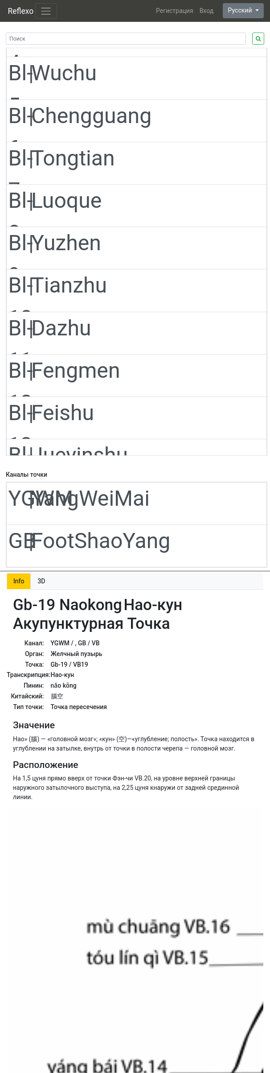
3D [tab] (41, 581)
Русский (241, 10)
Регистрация (174, 10)
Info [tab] (18, 581)
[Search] (126, 39)
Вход (206, 10)
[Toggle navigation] (46, 11)
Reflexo (21, 11)
